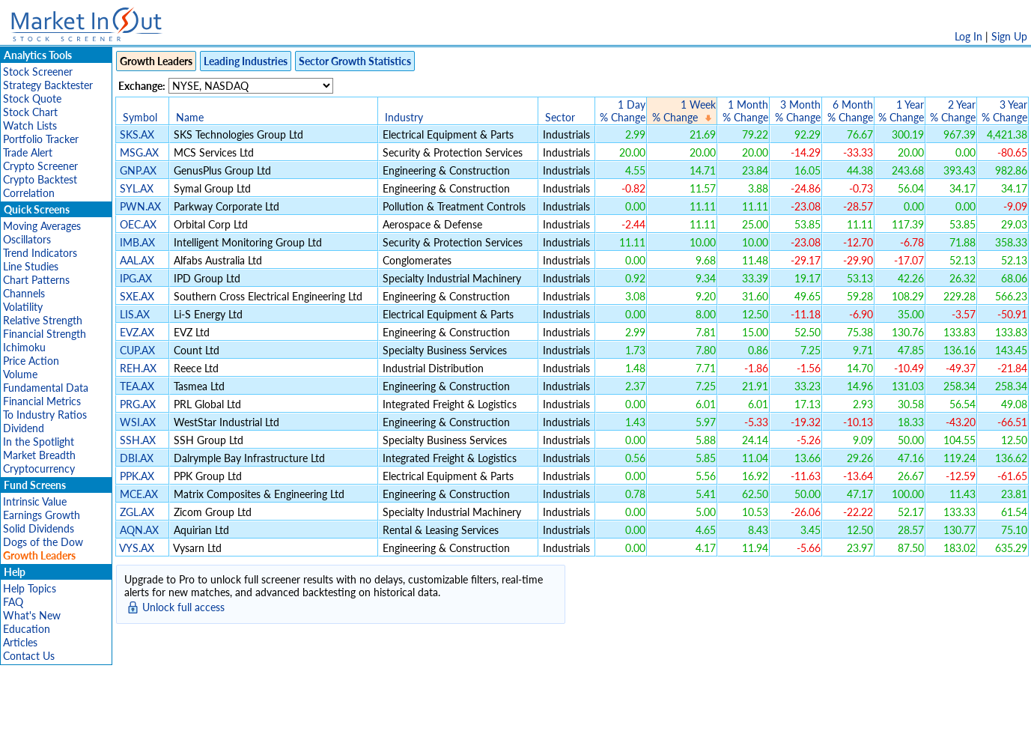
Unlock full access (183, 607)
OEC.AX (138, 224)
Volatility (23, 306)
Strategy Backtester (48, 85)
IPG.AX (136, 278)
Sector (560, 117)
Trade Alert (27, 152)
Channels (24, 293)
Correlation (29, 192)
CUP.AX (137, 350)
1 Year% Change (901, 111)
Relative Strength (42, 320)
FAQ (13, 601)
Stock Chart (30, 112)
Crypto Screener (40, 166)
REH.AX (138, 368)
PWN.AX (140, 206)
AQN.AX (139, 530)
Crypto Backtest (40, 179)
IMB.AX (137, 242)
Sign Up (1009, 36)
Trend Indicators (40, 252)
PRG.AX (138, 404)
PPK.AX (137, 476)
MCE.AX (139, 494)
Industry (404, 117)
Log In (968, 36)
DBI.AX (136, 458)
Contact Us (29, 655)
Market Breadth (39, 455)
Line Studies (30, 266)
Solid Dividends (38, 528)
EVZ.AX (137, 332)
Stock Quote (32, 98)
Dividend (23, 428)
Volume (20, 374)
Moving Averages (42, 225)
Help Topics (29, 588)
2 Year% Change (953, 111)
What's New (32, 615)
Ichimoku (24, 347)
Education (26, 628)
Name (190, 117)
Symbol (140, 117)
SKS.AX (137, 134)
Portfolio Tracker (41, 139)
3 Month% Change (798, 111)
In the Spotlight (38, 441)
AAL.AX (137, 260)
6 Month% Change (850, 111)
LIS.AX (135, 314)
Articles (20, 642)
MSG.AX (139, 152)
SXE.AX (137, 296)
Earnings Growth (41, 515)
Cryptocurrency (39, 468)
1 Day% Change (622, 111)
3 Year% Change (1004, 111)
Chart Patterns (36, 279)
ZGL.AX (137, 512)
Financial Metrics (42, 401)
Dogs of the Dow (43, 542)
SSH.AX (138, 440)
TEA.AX (137, 386)
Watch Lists (30, 125)
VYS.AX (136, 548)
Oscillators (27, 239)
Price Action (31, 360)
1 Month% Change (745, 111)
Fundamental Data (45, 387)
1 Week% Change (684, 111)
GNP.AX (138, 170)
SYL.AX (136, 188)
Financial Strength (44, 333)
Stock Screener (38, 71)
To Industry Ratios (45, 414)
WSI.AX (138, 422)
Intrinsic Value (35, 501)
